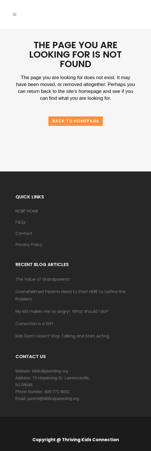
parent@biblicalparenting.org (53, 398)
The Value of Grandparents (42, 279)
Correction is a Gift (34, 324)
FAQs (20, 222)
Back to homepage (75, 121)
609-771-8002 (56, 391)
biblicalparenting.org (50, 371)
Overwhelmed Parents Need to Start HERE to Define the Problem (70, 295)
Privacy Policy (28, 244)
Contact (23, 233)
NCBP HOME (26, 211)
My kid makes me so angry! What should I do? (61, 311)
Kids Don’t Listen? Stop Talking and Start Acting (62, 336)
